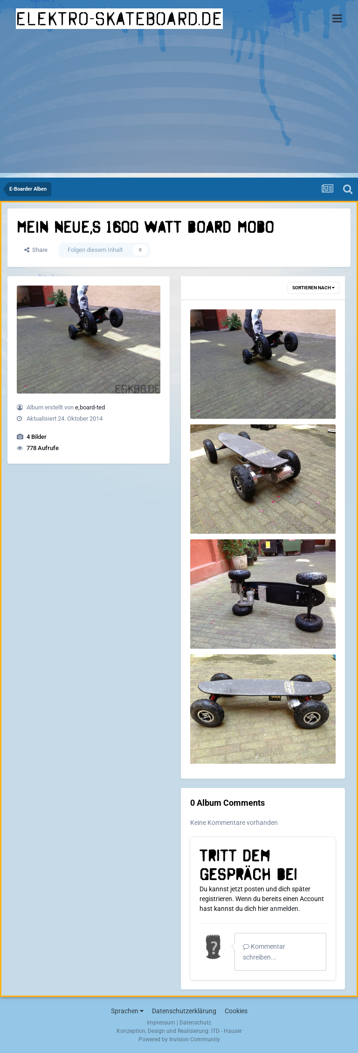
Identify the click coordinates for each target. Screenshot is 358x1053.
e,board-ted (90, 407)
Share (36, 249)
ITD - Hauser (226, 1031)
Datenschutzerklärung (184, 1011)
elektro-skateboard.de (119, 18)
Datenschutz (195, 1022)
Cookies (236, 1011)
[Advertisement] (179, 107)
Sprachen (127, 1011)
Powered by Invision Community (179, 1039)
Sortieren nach (313, 287)
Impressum (161, 1022)
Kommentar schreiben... (264, 951)
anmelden (284, 908)
